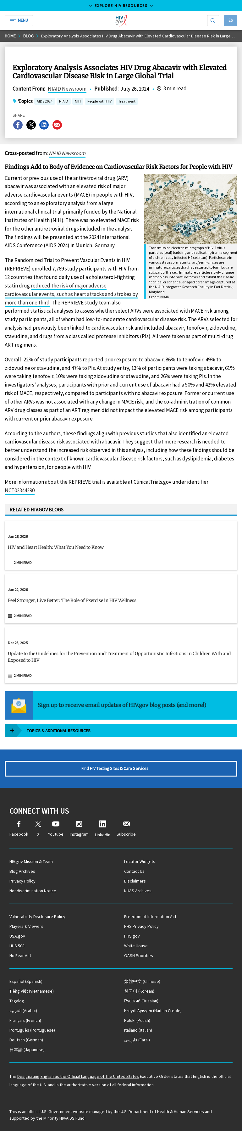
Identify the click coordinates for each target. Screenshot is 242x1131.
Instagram (79, 829)
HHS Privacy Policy (141, 926)
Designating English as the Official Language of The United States (78, 1076)
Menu (19, 20)
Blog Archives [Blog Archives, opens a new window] (22, 871)
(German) (26, 1040)
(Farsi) (137, 1040)
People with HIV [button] (99, 102)
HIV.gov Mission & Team (31, 861)
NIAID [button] (64, 102)
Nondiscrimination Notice (32, 891)
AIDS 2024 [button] (44, 102)
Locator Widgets (139, 861)
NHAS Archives (137, 891)
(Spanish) (25, 981)
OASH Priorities (138, 955)
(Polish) (137, 1020)
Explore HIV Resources (121, 5)
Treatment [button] (127, 102)
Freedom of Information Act (150, 916)
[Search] (213, 20)
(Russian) (141, 1001)
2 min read (23, 562)
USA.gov (17, 936)
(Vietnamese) (31, 991)
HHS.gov (132, 936)
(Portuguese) (32, 1030)
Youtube (55, 829)
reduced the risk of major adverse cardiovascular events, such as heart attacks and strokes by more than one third (71, 294)
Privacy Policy (22, 881)
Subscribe (126, 829)
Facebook (18, 829)
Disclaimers (135, 881)
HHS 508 (17, 946)
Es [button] (230, 20)
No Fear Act (20, 955)
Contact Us (134, 871)
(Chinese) (142, 981)
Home (10, 36)
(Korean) (139, 991)
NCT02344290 (20, 490)
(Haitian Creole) (153, 1010)
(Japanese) (27, 1049)
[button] (121, 549)
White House (136, 946)
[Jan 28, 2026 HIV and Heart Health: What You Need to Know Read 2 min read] (121, 545)
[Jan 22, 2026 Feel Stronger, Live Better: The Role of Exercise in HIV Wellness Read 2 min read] (121, 598)
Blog (28, 36)
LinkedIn (102, 829)
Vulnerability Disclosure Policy (37, 916)
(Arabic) (23, 1010)
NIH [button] (77, 102)
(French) (25, 1020)
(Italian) (138, 1030)
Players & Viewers (26, 926)
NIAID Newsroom (67, 88)
